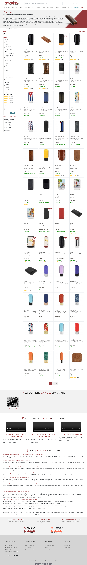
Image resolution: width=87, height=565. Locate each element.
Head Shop (14, 7)
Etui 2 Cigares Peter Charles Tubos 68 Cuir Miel (30, 167)
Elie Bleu (8, 46)
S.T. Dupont (38, 7)
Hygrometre (7, 130)
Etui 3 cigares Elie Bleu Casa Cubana (77, 196)
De (7, 107)
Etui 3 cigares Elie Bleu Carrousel (60, 196)
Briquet (20, 7)
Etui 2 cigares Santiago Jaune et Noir (44, 167)
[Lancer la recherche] (61, 3)
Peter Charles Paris (11, 48)
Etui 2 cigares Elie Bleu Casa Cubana (77, 81)
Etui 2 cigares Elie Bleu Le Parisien (76, 110)
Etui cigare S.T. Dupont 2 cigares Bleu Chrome (45, 283)
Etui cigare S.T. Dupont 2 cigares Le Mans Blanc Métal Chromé (30, 341)
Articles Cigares (9, 28)
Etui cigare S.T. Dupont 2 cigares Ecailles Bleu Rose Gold (45, 312)
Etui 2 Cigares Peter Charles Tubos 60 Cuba (61, 139)
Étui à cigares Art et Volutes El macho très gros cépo (61, 254)
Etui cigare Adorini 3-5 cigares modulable (29, 283)
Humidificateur (7, 129)
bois (7, 75)
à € (13, 107)
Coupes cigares (7, 125)
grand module (10, 53)
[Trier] (12, 34)
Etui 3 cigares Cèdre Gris (30, 196)
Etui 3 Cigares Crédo (44, 196)
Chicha (51, 7)
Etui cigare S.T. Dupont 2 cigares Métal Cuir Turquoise (61, 341)
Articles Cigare (27, 7)
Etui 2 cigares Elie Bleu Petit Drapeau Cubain (30, 139)
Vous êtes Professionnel (69, 551)
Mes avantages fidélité (30, 549)
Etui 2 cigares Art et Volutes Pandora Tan (46, 81)
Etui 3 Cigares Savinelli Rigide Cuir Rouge (60, 225)
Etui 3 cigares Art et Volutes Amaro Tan (61, 167)
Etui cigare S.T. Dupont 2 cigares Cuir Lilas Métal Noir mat (61, 284)
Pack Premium (67, 549)
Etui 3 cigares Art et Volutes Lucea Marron (76, 167)
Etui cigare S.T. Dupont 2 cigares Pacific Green (45, 370)
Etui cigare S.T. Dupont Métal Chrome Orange (60, 370)
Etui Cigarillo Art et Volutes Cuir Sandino (76, 370)
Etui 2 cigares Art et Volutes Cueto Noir (30, 52)
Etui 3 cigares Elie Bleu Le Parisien (30, 225)
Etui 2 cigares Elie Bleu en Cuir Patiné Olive (61, 110)
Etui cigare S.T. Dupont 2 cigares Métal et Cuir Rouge (76, 341)
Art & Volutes (9, 43)
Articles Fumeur (7, 7)
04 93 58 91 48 (8, 545)
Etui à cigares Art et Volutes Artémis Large (30, 254)
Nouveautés (76, 7)
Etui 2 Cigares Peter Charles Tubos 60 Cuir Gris (76, 139)
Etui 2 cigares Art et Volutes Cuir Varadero (61, 52)
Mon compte (28, 547)
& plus (8, 96)
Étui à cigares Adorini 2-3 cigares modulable (76, 225)
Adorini (8, 41)
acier (7, 72)
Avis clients (47, 552)
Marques (70, 7)
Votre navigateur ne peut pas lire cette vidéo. (16, 427)
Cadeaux (64, 7)
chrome (8, 78)
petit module (9, 56)
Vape (44, 7)
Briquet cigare (7, 120)
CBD (48, 7)
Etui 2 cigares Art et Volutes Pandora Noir (30, 81)
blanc (7, 84)
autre (7, 73)
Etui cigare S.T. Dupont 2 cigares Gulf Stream (76, 312)
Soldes (82, 7)
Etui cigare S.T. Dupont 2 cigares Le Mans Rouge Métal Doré (45, 341)
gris (7, 91)
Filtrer (12, 112)
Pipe (33, 7)
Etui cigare (15, 28)
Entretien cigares (8, 127)
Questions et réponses (49, 545)
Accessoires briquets (9, 119)
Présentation (67, 545)
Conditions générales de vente (52, 560)
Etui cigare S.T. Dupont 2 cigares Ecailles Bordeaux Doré (61, 312)
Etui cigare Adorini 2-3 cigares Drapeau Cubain (76, 254)
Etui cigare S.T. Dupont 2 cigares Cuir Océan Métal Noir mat (76, 284)
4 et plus (8, 67)
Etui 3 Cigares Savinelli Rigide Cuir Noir (44, 225)
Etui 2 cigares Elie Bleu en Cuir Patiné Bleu (45, 110)
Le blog (46, 547)
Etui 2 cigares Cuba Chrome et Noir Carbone (61, 81)
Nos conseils (47, 549)
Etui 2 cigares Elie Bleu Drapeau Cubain (29, 110)
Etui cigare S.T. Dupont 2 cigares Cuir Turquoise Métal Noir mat (30, 312)
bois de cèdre (9, 77)
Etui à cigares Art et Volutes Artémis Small (46, 254)
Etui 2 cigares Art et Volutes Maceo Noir (76, 52)
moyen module (10, 55)
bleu (7, 86)
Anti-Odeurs (57, 7)
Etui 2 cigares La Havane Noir (45, 139)
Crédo (7, 44)
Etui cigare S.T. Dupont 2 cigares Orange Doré (30, 370)
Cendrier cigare (7, 124)
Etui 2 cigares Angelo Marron (44, 52)
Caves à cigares (7, 122)
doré (7, 89)
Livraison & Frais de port (30, 551)
